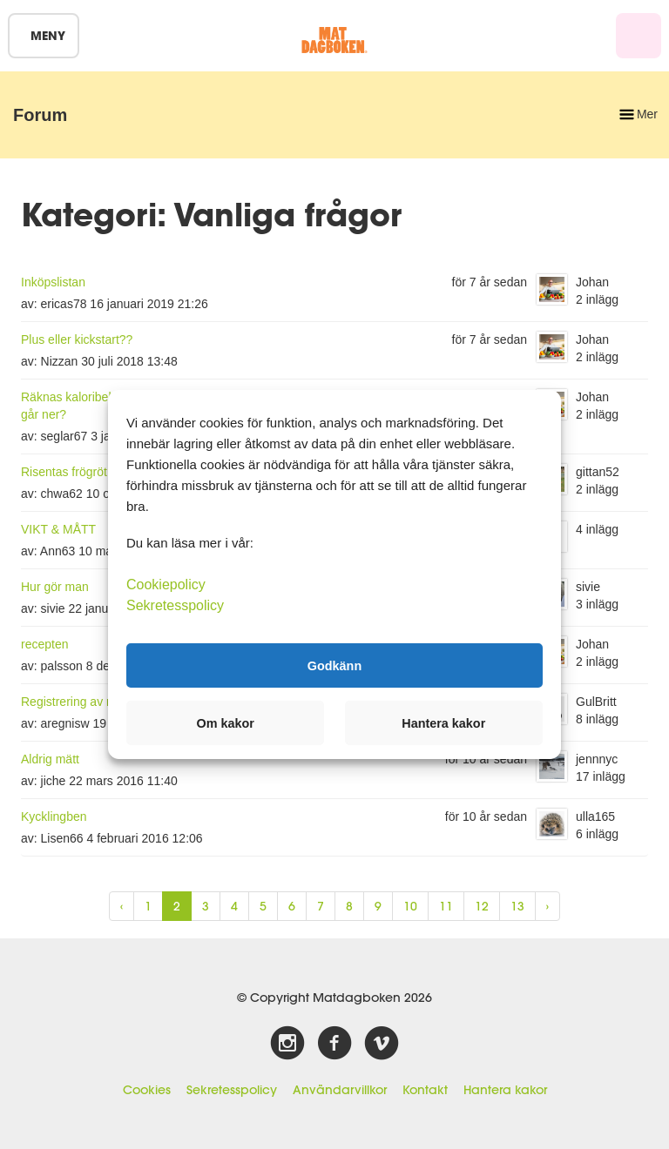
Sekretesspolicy (231, 1090)
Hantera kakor (505, 1090)
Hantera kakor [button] (443, 723)
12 (482, 906)
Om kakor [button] (225, 723)
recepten (44, 644)
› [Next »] (547, 906)
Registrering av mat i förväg (95, 702)
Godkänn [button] (334, 665)
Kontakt (425, 1090)
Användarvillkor (340, 1090)
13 (517, 906)
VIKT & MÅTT (58, 529)
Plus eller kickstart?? (76, 339)
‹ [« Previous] (121, 906)
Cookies (147, 1090)
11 (446, 906)
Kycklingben (54, 816)
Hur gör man (55, 587)
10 (410, 906)
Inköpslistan (53, 282)
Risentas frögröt (64, 472)
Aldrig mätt (50, 759)
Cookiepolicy (166, 584)
